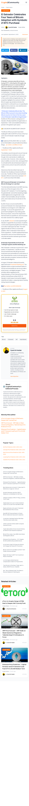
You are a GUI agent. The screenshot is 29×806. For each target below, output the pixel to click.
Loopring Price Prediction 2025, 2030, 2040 (14, 457)
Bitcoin (4, 339)
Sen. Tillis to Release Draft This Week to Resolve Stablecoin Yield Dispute (13, 571)
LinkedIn (23, 50)
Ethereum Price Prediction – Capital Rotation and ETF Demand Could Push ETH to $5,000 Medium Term (13, 431)
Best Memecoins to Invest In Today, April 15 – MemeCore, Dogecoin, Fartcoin (14, 488)
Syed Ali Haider (16, 350)
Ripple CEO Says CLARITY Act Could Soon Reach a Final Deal (13, 555)
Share (13, 50)
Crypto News (9, 7)
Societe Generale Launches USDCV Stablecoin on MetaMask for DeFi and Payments (12, 493)
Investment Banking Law (17, 264)
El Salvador (10, 339)
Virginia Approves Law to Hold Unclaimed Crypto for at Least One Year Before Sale (13, 503)
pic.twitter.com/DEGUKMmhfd (12, 286)
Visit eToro (14, 326)
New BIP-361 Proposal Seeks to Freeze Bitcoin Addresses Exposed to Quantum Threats (13, 514)
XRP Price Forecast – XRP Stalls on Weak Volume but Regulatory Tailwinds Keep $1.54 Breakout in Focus (13, 424)
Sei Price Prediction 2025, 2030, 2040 (12, 447)
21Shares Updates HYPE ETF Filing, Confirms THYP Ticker (14, 498)
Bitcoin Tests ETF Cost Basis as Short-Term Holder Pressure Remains (14, 550)
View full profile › (14, 376)
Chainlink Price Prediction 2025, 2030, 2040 (14, 459)
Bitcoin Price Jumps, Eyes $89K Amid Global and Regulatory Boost (14, 534)
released (11, 221)
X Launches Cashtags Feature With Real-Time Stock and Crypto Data (13, 519)
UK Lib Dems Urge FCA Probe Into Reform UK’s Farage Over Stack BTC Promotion (13, 545)
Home (2, 7)
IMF (17, 339)
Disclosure (25, 34)
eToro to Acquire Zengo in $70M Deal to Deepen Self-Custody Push (13, 472)
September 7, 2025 (6, 150)
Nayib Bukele (23, 339)
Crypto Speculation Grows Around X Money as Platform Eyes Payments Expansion (14, 529)
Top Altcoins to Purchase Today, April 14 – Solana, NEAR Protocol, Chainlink (13, 566)
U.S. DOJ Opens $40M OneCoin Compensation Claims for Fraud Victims (13, 560)
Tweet (5, 50)
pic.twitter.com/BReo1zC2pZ (14, 145)
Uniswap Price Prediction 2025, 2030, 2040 (14, 449)
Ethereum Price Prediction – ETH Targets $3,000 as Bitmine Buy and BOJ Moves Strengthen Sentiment (13, 540)
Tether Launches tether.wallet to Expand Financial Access (13, 524)
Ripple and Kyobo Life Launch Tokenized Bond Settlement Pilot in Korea (13, 508)
